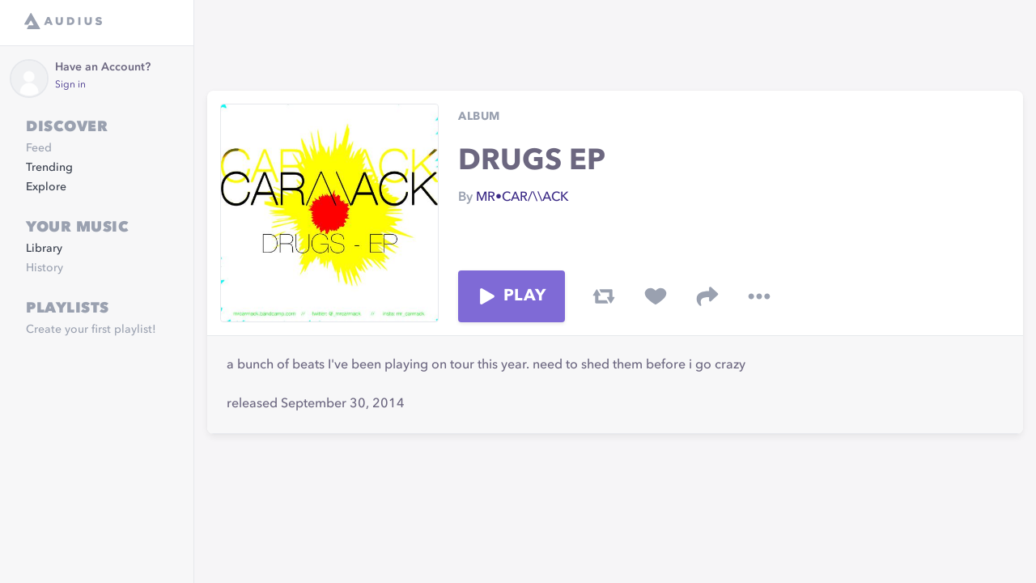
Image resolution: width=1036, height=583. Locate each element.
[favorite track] (656, 296)
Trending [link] (49, 167)
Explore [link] (46, 187)
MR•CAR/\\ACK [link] (522, 197)
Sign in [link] (70, 85)
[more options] (759, 296)
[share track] (707, 296)
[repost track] (604, 296)
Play (512, 296)
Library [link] (44, 248)
